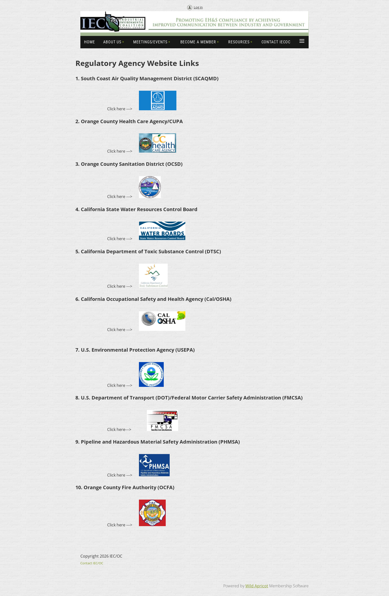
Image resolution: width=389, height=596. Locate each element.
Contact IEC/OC (91, 563)
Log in (198, 7)
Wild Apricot (256, 586)
